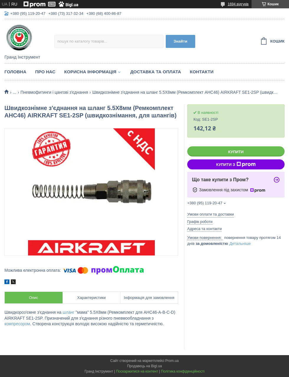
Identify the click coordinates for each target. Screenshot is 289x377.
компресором (17, 323)
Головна (15, 71)
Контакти (202, 71)
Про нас (45, 71)
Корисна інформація (90, 71)
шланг (68, 312)
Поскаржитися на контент (137, 371)
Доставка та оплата (155, 71)
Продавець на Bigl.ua (144, 366)
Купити (236, 152)
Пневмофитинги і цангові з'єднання (54, 92)
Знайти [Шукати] (180, 41)
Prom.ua (172, 361)
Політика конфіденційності (183, 371)
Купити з (236, 164)
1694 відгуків (238, 4)
